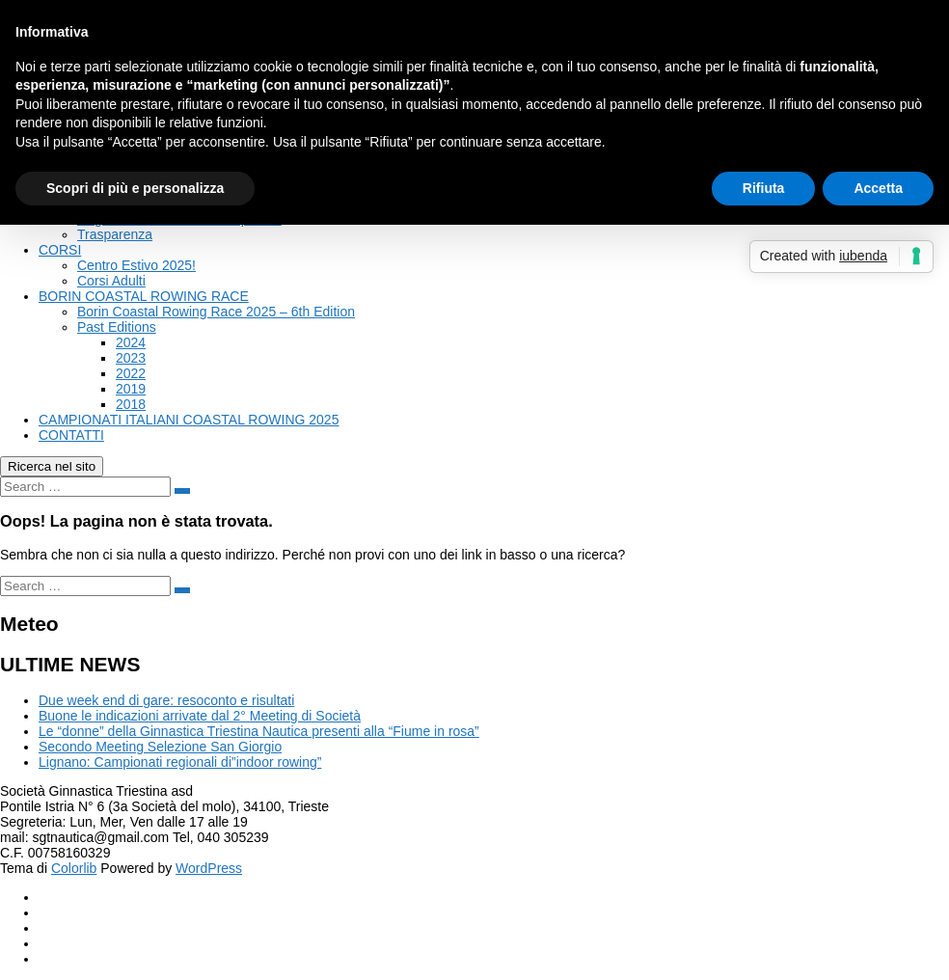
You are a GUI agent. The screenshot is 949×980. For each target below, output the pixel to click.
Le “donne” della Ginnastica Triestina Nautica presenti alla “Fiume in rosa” (259, 731)
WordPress (209, 868)
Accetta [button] (878, 188)
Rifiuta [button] (764, 188)
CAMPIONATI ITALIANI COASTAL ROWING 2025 (189, 419)
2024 (131, 342)
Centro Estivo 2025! (136, 265)
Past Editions (116, 327)
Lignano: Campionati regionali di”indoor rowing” (180, 762)
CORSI (60, 250)
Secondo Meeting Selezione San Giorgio (160, 746)
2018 (131, 404)
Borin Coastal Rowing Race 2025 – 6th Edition (216, 311)
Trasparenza (114, 234)
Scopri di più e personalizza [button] (135, 188)
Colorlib (73, 868)
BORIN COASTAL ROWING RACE (144, 296)
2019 (131, 388)
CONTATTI (71, 435)
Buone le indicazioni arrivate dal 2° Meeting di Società (200, 715)
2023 (131, 358)
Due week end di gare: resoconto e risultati (166, 700)
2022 (131, 373)
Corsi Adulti (111, 280)
